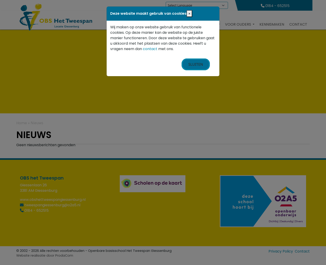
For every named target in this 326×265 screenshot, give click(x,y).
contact (150, 48)
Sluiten (195, 64)
